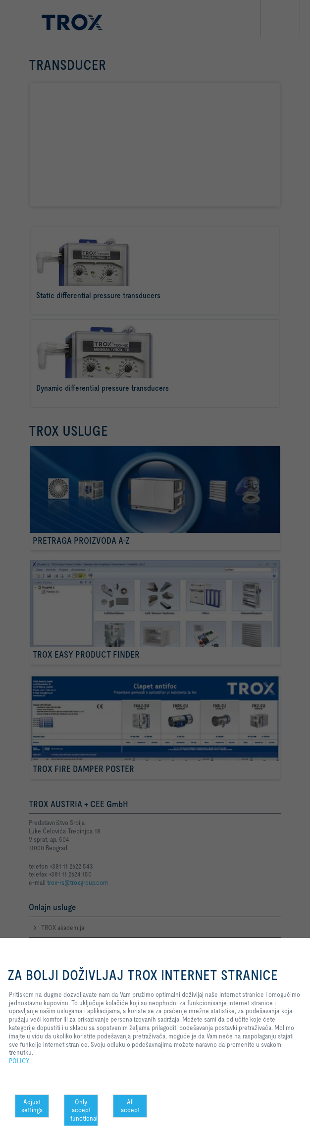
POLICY (19, 1061)
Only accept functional (84, 1110)
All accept (130, 1106)
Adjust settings (32, 1106)
